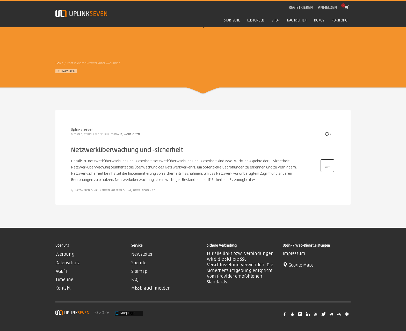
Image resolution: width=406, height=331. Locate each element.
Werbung (65, 254)
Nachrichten (132, 134)
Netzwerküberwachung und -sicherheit (127, 150)
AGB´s (61, 271)
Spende (138, 263)
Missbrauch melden (151, 288)
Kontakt (62, 288)
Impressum (294, 253)
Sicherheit (148, 190)
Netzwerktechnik (86, 190)
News (136, 190)
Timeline (64, 279)
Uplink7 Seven (82, 130)
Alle (119, 134)
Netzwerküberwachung (115, 190)
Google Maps (298, 265)
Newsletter (142, 254)
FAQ (135, 279)
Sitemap (139, 271)
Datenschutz (67, 263)
